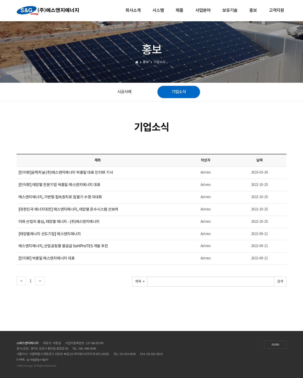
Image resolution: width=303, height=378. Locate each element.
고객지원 (276, 10)
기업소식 (179, 92)
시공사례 (124, 92)
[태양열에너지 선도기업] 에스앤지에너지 (49, 234)
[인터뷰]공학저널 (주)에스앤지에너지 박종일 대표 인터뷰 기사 (65, 172)
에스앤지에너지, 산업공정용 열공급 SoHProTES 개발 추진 (63, 246)
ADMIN (275, 344)
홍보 (253, 10)
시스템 (158, 10)
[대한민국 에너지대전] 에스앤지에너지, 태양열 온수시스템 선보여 (68, 209)
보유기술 (229, 10)
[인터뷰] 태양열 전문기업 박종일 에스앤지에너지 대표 (59, 185)
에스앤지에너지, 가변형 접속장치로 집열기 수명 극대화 (60, 197)
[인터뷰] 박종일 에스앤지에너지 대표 (46, 258)
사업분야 (202, 10)
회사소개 (133, 10)
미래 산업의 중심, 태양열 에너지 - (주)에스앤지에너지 (59, 222)
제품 (179, 10)
